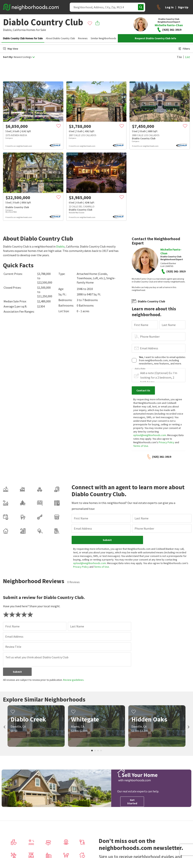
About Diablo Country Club (60, 38)
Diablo (60, 246)
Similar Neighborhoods (103, 38)
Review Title (13, 646)
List (187, 56)
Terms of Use (140, 446)
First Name (141, 324)
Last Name (169, 324)
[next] (60, 102)
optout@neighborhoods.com (149, 435)
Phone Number (150, 336)
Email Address (149, 348)
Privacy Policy (166, 442)
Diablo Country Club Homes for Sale (23, 38)
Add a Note (140, 368)
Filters (184, 48)
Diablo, (7, 30)
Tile (179, 56)
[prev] (7, 102)
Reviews (83, 38)
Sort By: (8, 57)
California (19, 30)
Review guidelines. (73, 680)
